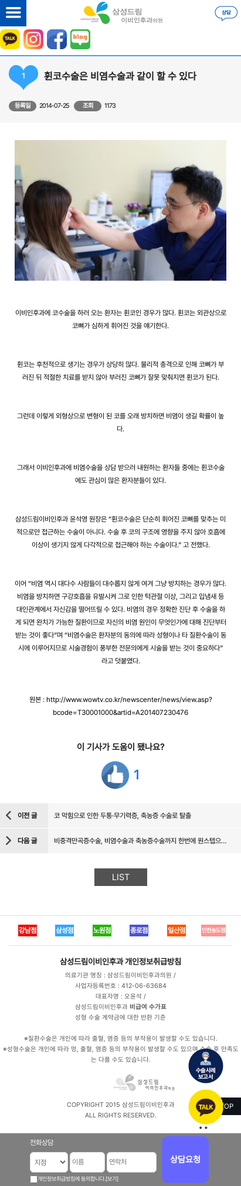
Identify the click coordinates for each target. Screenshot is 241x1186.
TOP (226, 1106)
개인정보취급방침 (153, 961)
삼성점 (64, 930)
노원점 (102, 930)
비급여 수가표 (148, 1007)
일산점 (176, 930)
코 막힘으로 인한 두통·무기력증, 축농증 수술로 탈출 (122, 816)
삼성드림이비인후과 (91, 961)
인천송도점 (213, 930)
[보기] (112, 1178)
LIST (121, 877)
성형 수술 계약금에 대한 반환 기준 (120, 1017)
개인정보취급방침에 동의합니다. (72, 1178)
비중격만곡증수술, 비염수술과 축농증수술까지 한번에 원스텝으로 (140, 841)
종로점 (139, 930)
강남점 (27, 930)
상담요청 (185, 1159)
